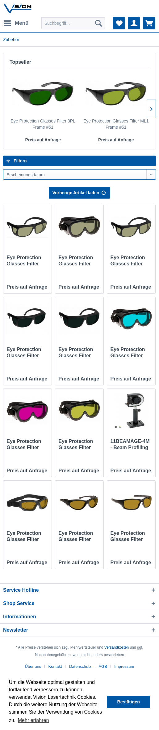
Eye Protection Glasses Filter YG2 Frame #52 (128, 536)
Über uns (33, 666)
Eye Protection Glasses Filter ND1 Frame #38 (76, 353)
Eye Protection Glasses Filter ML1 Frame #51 (116, 124)
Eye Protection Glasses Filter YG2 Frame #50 (24, 536)
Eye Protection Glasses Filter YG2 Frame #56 (76, 536)
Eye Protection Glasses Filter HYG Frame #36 (24, 261)
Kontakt (55, 666)
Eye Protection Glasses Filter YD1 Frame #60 (76, 445)
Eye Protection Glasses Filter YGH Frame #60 (24, 445)
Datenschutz (80, 666)
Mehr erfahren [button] (33, 720)
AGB (102, 666)
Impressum (124, 666)
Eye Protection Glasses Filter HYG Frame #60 (76, 261)
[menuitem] (15, 23)
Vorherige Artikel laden (79, 191)
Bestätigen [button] (128, 701)
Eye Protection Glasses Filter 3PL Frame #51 (43, 124)
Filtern (16, 160)
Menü (16, 22)
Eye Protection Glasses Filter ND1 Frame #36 (24, 353)
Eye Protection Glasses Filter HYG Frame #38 (128, 261)
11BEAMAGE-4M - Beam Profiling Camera (129, 445)
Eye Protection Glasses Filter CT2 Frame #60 (127, 353)
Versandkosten (116, 647)
